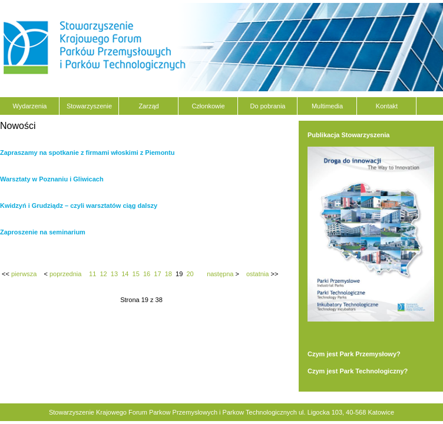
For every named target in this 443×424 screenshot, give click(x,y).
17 (157, 273)
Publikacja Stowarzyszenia (348, 134)
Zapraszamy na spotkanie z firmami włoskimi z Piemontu (87, 152)
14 (124, 273)
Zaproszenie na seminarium (42, 232)
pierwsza (24, 273)
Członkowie (207, 106)
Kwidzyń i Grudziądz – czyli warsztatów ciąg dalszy (78, 205)
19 (179, 273)
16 (146, 273)
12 (103, 273)
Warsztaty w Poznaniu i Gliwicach (52, 179)
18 (168, 273)
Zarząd (148, 106)
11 (92, 273)
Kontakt (387, 106)
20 (189, 273)
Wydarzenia (30, 106)
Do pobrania (268, 106)
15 (136, 273)
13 (114, 273)
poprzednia (65, 273)
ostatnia (257, 273)
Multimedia (327, 106)
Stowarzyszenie (89, 106)
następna (220, 273)
